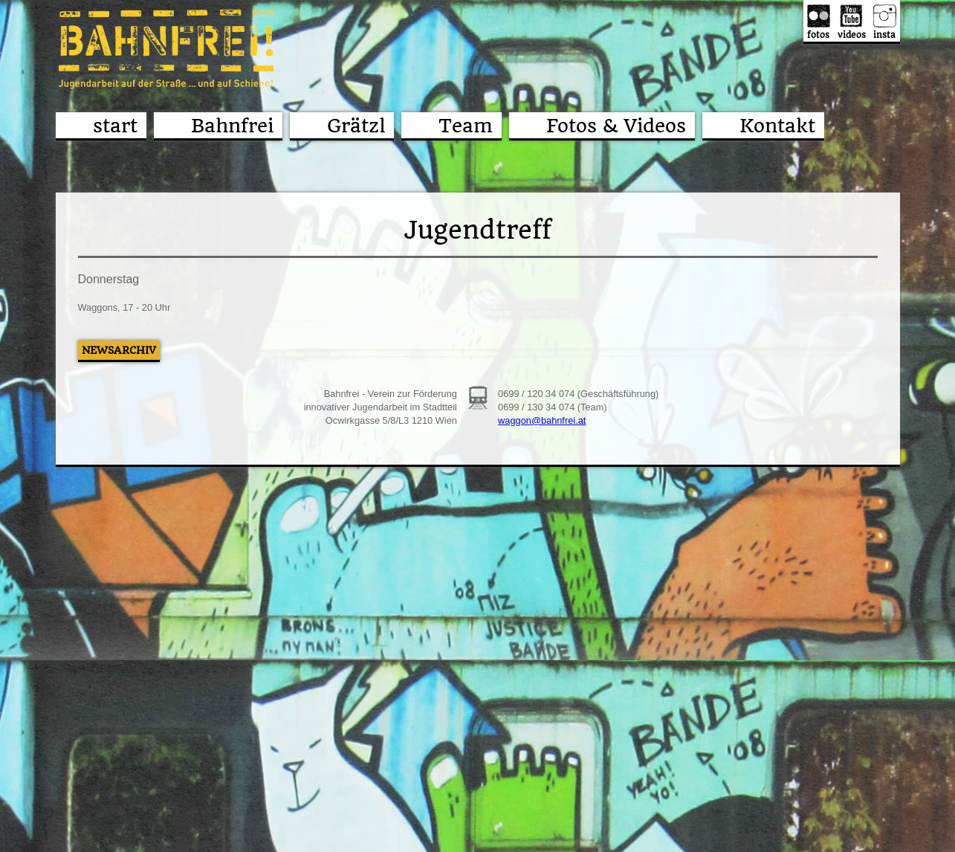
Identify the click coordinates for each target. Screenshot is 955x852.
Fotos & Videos (616, 125)
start (115, 125)
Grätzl (356, 125)
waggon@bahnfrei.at (542, 420)
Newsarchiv (119, 350)
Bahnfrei (232, 125)
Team (465, 125)
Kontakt (777, 125)
